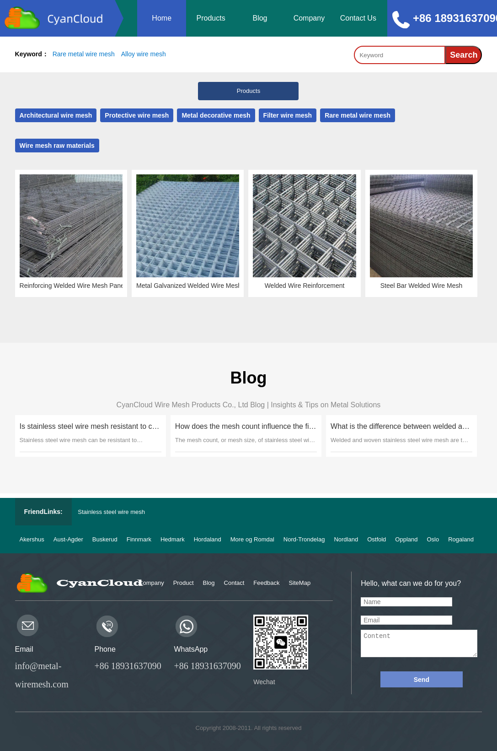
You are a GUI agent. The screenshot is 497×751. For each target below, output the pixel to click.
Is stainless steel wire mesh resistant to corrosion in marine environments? (89, 426)
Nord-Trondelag (304, 539)
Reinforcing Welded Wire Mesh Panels (72, 285)
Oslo (433, 539)
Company (309, 18)
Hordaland (207, 539)
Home (161, 18)
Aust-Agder (68, 539)
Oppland (406, 539)
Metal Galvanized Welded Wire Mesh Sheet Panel (189, 285)
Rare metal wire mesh (84, 54)
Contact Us (358, 18)
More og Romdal (252, 539)
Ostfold (376, 539)
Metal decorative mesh (217, 115)
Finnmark (139, 539)
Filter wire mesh (288, 115)
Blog (259, 18)
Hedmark (172, 539)
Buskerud (105, 539)
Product (183, 582)
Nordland (346, 539)
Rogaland (461, 539)
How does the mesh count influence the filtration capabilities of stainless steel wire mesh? (244, 426)
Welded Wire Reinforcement (305, 285)
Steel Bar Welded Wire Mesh (422, 285)
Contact (234, 582)
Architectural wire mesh (57, 115)
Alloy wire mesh (143, 54)
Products (211, 18)
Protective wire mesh (138, 115)
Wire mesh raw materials (58, 145)
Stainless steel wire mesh (111, 511)
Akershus (32, 539)
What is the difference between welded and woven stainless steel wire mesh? (400, 426)
